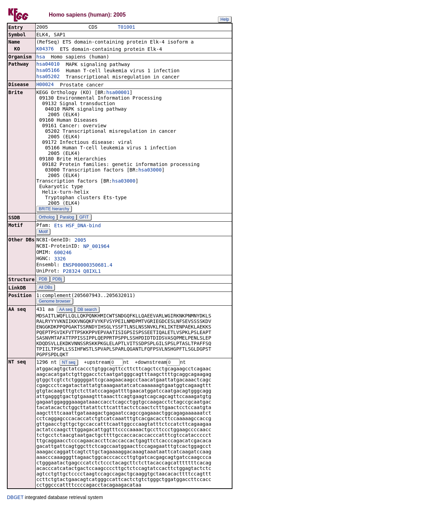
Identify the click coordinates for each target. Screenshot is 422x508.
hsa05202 (47, 77)
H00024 (45, 85)
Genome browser (55, 301)
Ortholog (47, 217)
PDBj (57, 279)
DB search (87, 310)
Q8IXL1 (92, 272)
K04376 (45, 49)
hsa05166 (47, 71)
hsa (40, 57)
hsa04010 (47, 64)
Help (224, 19)
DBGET (15, 498)
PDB (43, 279)
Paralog (67, 217)
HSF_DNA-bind (83, 226)
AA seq (65, 310)
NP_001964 (96, 247)
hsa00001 (117, 93)
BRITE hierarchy (54, 209)
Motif (43, 232)
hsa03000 (150, 170)
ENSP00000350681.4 (87, 265)
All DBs (45, 288)
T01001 (126, 27)
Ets (58, 226)
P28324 (72, 272)
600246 (63, 253)
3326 (60, 259)
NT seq (68, 363)
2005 (80, 240)
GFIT (84, 217)
